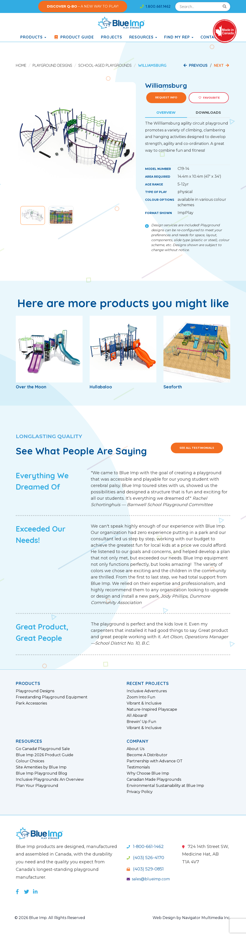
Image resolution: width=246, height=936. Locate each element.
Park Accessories (31, 703)
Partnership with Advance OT (155, 761)
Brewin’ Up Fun (141, 722)
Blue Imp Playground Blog (41, 773)
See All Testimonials (196, 447)
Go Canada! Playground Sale (43, 749)
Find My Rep (178, 37)
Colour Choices (30, 761)
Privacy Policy (140, 792)
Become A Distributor (147, 755)
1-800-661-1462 (145, 846)
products (33, 37)
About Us (135, 749)
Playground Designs (52, 65)
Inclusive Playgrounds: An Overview (50, 779)
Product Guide (73, 37)
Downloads (208, 112)
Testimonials (138, 767)
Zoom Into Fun (141, 697)
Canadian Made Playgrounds (154, 779)
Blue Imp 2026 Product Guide (44, 755)
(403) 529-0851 (145, 869)
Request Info (166, 97)
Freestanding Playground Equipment (52, 697)
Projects (111, 37)
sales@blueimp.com (148, 879)
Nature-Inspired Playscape (152, 709)
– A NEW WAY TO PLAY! (82, 6)
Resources (143, 37)
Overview (165, 112)
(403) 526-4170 (145, 857)
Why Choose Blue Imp (148, 773)
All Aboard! (137, 716)
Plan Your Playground (37, 786)
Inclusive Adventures (147, 691)
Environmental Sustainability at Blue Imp (165, 786)
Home (21, 65)
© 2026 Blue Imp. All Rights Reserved (50, 917)
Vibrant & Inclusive (144, 703)
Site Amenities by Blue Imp (41, 767)
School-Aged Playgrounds (105, 65)
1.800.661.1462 (155, 6)
